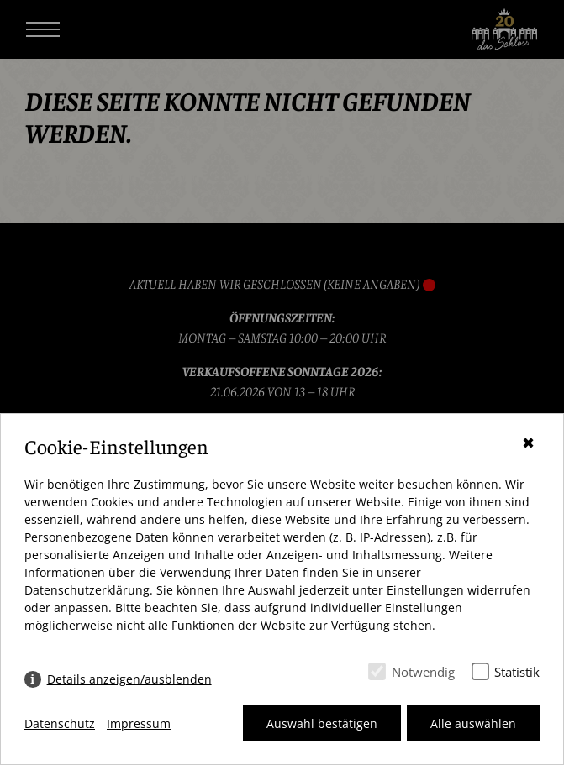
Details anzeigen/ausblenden (129, 679)
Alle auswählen (473, 723)
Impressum (139, 723)
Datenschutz (59, 723)
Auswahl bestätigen (321, 723)
